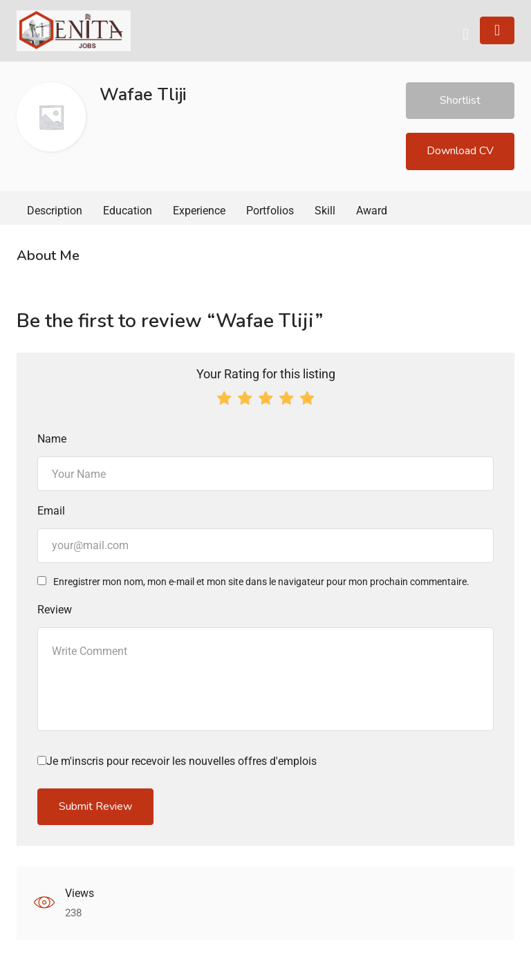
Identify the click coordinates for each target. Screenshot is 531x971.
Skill (325, 210)
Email (51, 510)
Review (54, 609)
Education (127, 210)
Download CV (460, 150)
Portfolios (270, 210)
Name (51, 438)
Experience (199, 210)
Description (54, 210)
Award (371, 210)
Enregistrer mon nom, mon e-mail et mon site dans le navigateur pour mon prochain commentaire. (261, 581)
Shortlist (460, 100)
